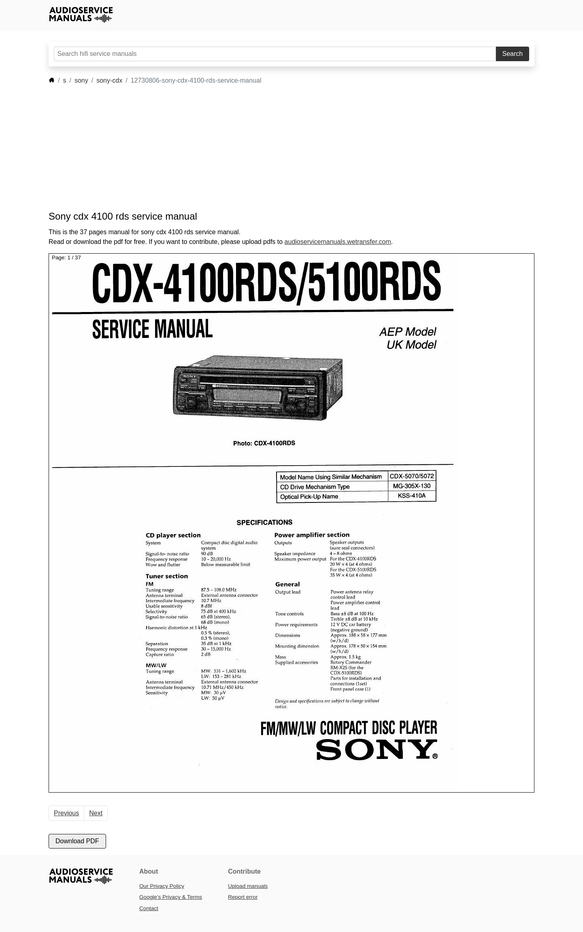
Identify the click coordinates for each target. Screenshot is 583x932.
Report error (242, 897)
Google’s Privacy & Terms (170, 897)
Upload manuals (248, 886)
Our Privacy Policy (161, 886)
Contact (148, 908)
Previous (66, 813)
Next (95, 813)
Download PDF (77, 841)
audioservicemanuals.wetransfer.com (338, 241)
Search (512, 53)
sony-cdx (109, 80)
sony (81, 80)
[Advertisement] (279, 148)
